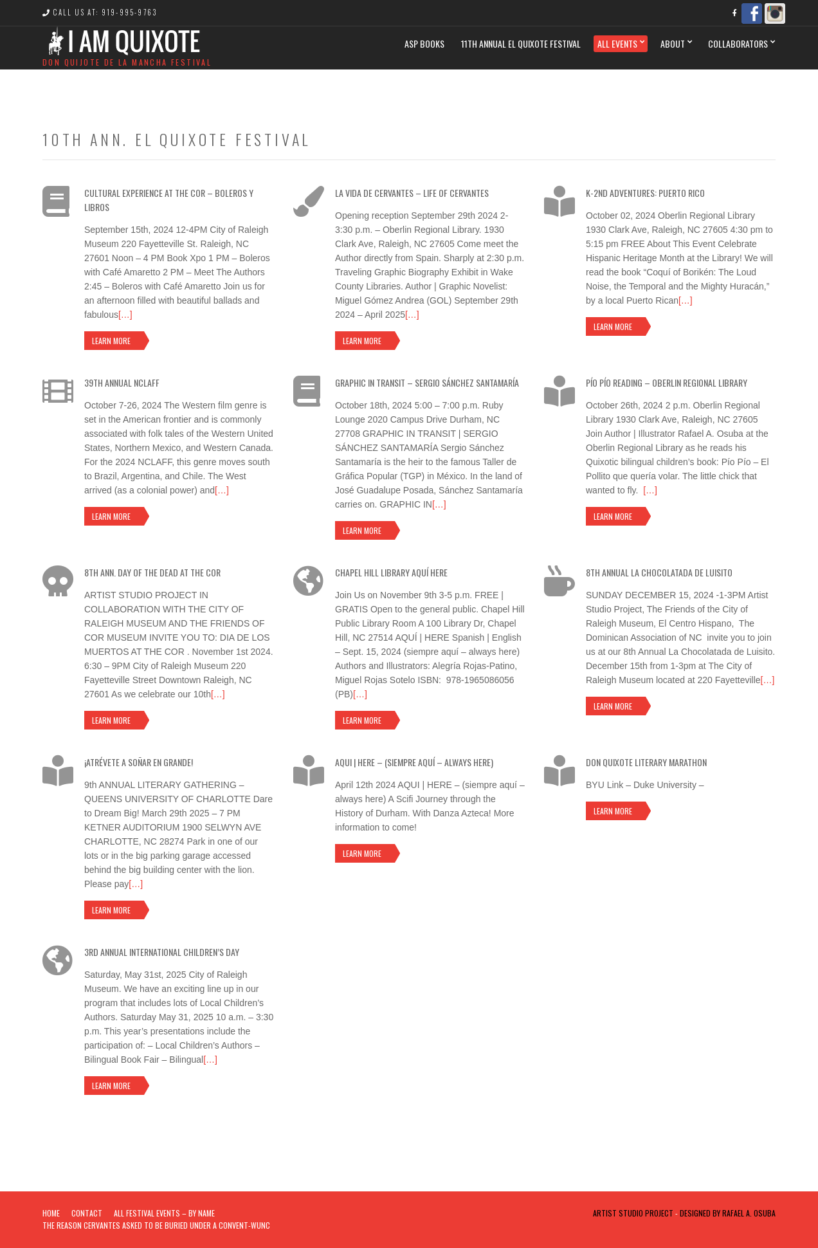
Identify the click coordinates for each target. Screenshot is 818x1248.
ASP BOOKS (424, 43)
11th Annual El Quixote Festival (521, 43)
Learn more (111, 340)
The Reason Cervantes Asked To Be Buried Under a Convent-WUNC (156, 1225)
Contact (86, 1212)
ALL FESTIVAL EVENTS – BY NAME (164, 1212)
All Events (617, 43)
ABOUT (672, 43)
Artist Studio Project (633, 1212)
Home (51, 1212)
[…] (125, 314)
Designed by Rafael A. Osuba (728, 1212)
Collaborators (738, 43)
